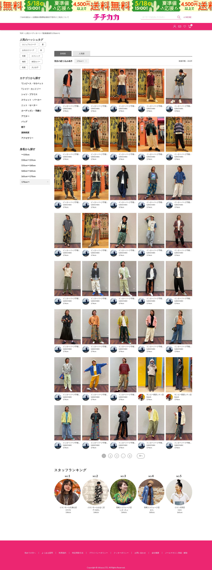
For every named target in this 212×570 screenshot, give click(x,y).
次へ (141, 456)
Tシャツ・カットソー (31, 89)
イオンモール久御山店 (68, 507)
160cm (152, 512)
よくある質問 (47, 553)
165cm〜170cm (28, 176)
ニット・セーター (29, 105)
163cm (179, 512)
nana (180, 510)
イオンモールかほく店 (96, 507)
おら (152, 510)
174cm (65, 111)
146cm (68, 512)
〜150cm (25, 154)
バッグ (24, 121)
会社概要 (155, 553)
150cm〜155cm (28, 160)
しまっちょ (124, 510)
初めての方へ (30, 553)
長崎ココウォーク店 (124, 507)
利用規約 (62, 553)
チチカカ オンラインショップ (106, 17)
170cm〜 (34, 182)
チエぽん (96, 510)
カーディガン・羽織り (31, 110)
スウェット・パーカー (31, 100)
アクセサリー (27, 138)
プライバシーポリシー (98, 553)
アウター (25, 116)
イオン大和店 (180, 507)
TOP (21, 33)
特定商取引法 (77, 553)
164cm (124, 512)
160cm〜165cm (28, 171)
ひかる (68, 510)
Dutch (149, 397)
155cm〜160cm (28, 165)
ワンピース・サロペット (32, 83)
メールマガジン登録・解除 (176, 553)
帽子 (23, 127)
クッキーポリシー (121, 553)
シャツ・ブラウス (29, 94)
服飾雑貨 (25, 132)
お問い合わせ (140, 553)
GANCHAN (67, 108)
